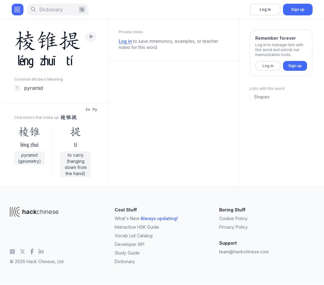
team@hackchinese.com (244, 251)
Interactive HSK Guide (137, 227)
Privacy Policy (233, 227)
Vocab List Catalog (134, 235)
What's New (146, 218)
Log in (265, 9)
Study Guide (127, 252)
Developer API (129, 244)
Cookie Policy (233, 218)
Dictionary (125, 261)
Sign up (298, 9)
